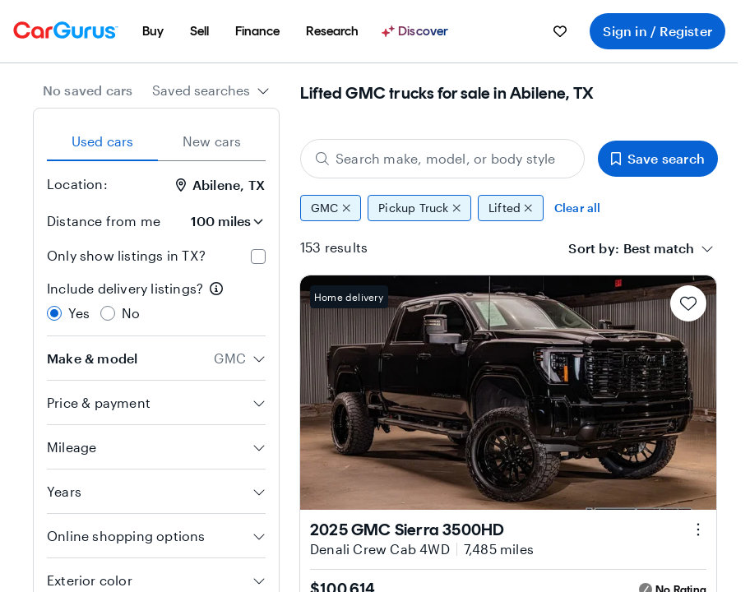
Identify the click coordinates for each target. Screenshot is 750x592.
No (131, 313)
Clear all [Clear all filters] (577, 208)
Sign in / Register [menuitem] (657, 31)
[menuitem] (153, 31)
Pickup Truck (419, 208)
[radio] (54, 313)
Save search (658, 158)
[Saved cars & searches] (560, 31)
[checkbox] (258, 256)
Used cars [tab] (103, 141)
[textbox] (658, 248)
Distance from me (103, 221)
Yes (79, 313)
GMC (330, 208)
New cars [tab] (212, 141)
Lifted (510, 208)
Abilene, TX (220, 184)
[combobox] (211, 90)
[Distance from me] (219, 221)
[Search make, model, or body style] (442, 158)
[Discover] (417, 31)
